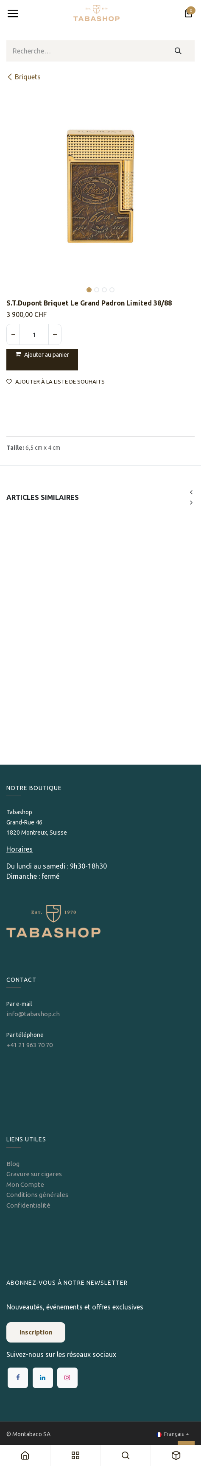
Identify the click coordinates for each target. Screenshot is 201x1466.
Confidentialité (28, 1205)
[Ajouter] (54, 334)
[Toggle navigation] (12, 13)
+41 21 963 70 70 (29, 1044)
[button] (15, 283)
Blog (13, 1163)
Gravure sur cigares (34, 1173)
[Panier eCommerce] (188, 13)
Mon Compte (25, 1184)
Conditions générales (37, 1194)
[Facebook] (18, 1378)
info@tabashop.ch (33, 1014)
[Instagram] (67, 1378)
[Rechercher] (178, 51)
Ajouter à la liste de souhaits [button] (55, 381)
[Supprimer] (13, 334)
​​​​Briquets (23, 77)
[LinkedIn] (43, 1378)
